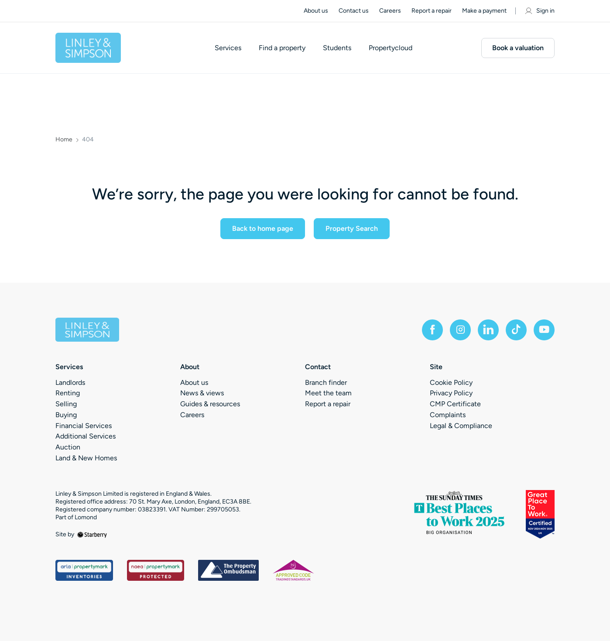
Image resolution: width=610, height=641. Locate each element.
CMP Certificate (455, 404)
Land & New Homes (86, 458)
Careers (390, 10)
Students (337, 48)
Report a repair (431, 10)
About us (316, 10)
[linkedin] (488, 329)
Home (63, 140)
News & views (202, 393)
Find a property (282, 48)
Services (228, 48)
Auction (67, 447)
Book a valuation (518, 48)
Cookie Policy (451, 382)
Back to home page (262, 228)
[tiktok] (516, 329)
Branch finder (326, 382)
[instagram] (460, 329)
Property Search (352, 228)
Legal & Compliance (461, 426)
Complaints (448, 415)
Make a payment (484, 10)
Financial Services (83, 426)
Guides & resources (210, 404)
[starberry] (92, 534)
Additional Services (85, 436)
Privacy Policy (451, 393)
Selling (66, 404)
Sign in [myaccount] (539, 11)
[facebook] (432, 329)
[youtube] (544, 329)
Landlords (70, 382)
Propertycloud (390, 48)
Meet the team (328, 393)
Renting (67, 393)
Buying (66, 415)
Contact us (354, 10)
